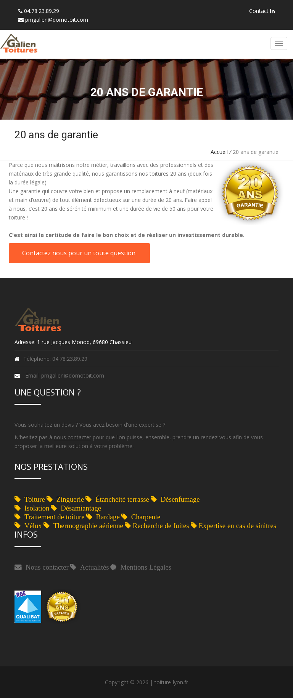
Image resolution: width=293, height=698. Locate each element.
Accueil (219, 151)
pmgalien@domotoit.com (56, 19)
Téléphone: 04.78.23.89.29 (55, 358)
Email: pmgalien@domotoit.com (64, 375)
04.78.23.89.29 (41, 10)
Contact (262, 10)
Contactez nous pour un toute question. (79, 253)
